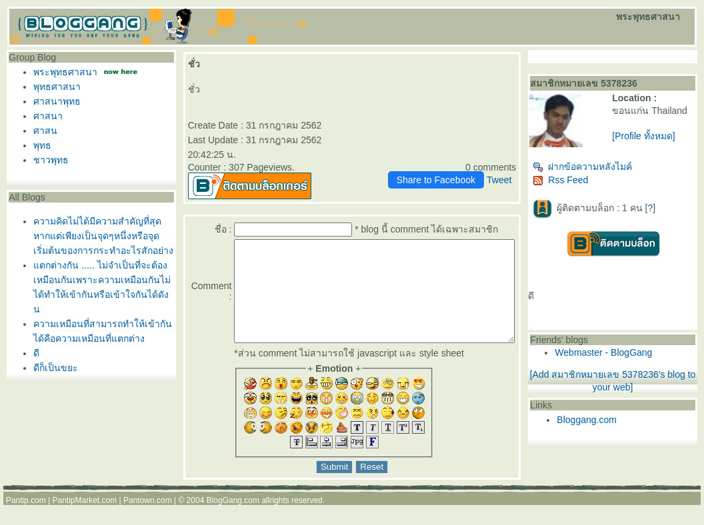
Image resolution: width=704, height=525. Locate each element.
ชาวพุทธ (47, 160)
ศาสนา (44, 116)
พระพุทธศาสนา (62, 72)
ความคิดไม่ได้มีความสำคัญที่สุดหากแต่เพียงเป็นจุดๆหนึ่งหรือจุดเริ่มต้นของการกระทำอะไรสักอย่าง (100, 236)
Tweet (524, 180)
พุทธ (39, 145)
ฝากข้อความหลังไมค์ (608, 172)
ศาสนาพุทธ (53, 101)
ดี (33, 353)
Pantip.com (26, 520)
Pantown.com (147, 520)
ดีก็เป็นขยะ (52, 367)
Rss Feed (586, 185)
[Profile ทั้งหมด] (660, 146)
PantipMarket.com (84, 520)
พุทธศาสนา (53, 86)
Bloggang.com (613, 425)
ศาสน (42, 130)
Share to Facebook (461, 180)
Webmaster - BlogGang (629, 357)
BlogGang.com (233, 520)
